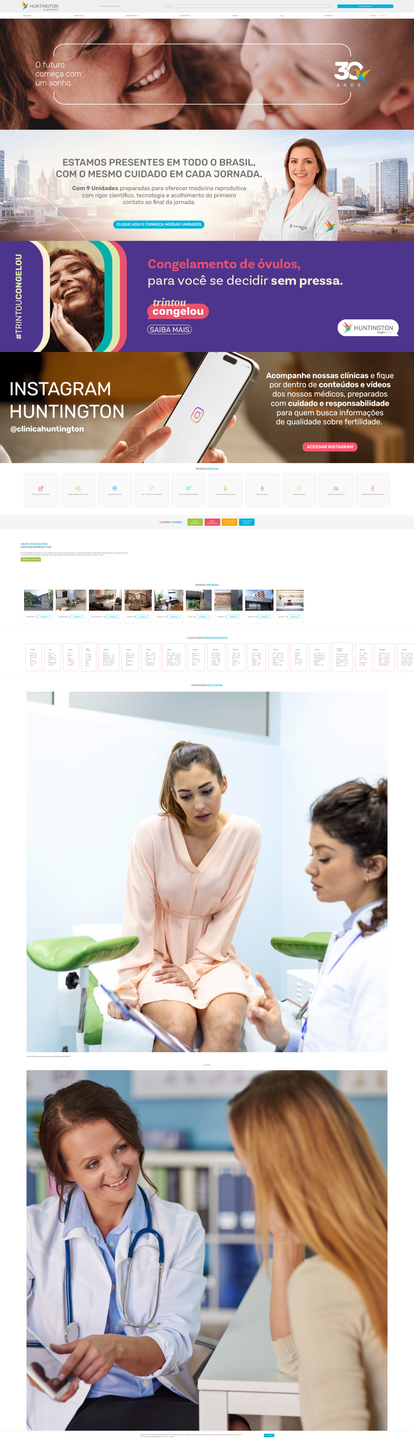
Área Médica (116, 6)
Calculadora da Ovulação (229, 522)
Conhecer (43, 617)
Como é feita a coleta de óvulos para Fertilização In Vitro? (48, 1056)
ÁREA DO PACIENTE (106, 6)
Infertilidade (78, 15)
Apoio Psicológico (195, 522)
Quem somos (27, 15)
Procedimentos (131, 15)
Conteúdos (328, 15)
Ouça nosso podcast (247, 522)
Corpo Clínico (184, 15)
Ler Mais (207, 1065)
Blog (282, 16)
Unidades (235, 15)
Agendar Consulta (365, 6)
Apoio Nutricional (212, 522)
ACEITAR (269, 1435)
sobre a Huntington (30, 559)
